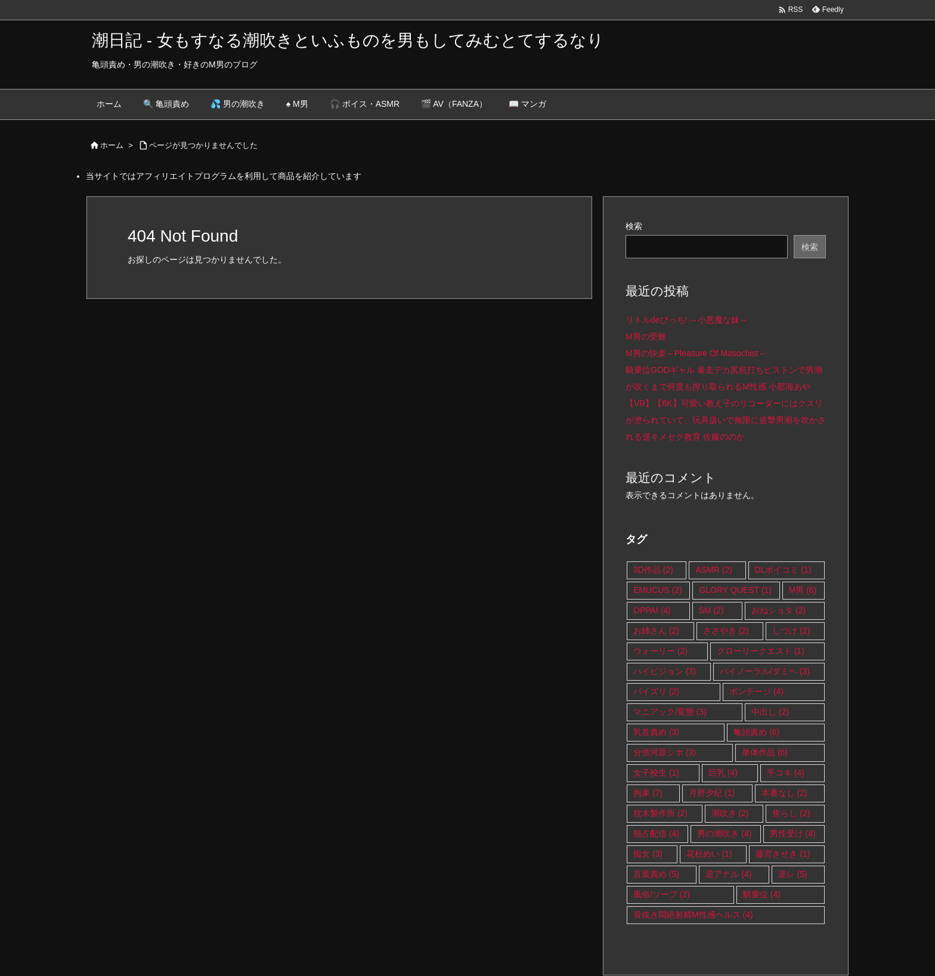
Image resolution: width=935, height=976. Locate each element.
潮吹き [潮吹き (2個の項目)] (730, 813)
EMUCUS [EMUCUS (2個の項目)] (657, 590)
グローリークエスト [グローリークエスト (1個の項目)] (760, 651)
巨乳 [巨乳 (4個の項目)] (723, 772)
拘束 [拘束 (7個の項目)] (647, 793)
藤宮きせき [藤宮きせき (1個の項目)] (783, 853)
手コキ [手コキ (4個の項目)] (785, 772)
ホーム (111, 145)
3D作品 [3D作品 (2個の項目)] (653, 570)
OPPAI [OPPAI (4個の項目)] (652, 610)
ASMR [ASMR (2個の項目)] (713, 570)
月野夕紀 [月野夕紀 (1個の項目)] (712, 793)
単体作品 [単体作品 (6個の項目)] (765, 752)
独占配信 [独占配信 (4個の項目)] (656, 833)
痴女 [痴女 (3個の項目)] (647, 853)
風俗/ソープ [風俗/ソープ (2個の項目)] (661, 894)
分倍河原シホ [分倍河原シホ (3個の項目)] (664, 752)
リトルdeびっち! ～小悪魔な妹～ (687, 320)
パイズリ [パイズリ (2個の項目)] (656, 691)
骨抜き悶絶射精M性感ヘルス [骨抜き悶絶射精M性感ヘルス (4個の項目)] (693, 914)
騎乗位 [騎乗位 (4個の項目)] (762, 894)
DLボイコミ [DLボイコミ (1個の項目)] (783, 570)
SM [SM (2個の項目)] (711, 610)
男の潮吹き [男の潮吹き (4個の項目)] (724, 833)
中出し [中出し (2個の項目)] (770, 711)
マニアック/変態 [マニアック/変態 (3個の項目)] (670, 711)
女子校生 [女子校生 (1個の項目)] (656, 772)
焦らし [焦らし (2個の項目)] (791, 813)
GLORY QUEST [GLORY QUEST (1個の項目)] (735, 590)
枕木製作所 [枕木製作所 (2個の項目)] (660, 813)
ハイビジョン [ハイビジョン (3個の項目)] (664, 671)
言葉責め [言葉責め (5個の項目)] (656, 874)
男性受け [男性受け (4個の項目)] (793, 833)
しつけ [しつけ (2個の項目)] (791, 630)
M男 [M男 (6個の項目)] (803, 590)
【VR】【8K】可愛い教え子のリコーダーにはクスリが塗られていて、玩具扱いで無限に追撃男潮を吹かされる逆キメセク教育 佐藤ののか (726, 420)
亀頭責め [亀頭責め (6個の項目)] (756, 732)
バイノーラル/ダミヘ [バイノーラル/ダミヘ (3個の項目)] (765, 671)
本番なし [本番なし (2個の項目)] (784, 793)
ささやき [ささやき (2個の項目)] (726, 630)
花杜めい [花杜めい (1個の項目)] (709, 853)
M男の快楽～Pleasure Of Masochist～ (696, 353)
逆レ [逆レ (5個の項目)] (792, 874)
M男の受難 (646, 336)
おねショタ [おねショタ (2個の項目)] (778, 610)
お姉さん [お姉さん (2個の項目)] (656, 630)
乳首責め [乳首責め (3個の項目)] (656, 732)
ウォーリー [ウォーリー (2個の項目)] (660, 651)
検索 (634, 226)
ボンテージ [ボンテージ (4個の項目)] (756, 691)
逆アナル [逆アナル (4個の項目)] (728, 874)
